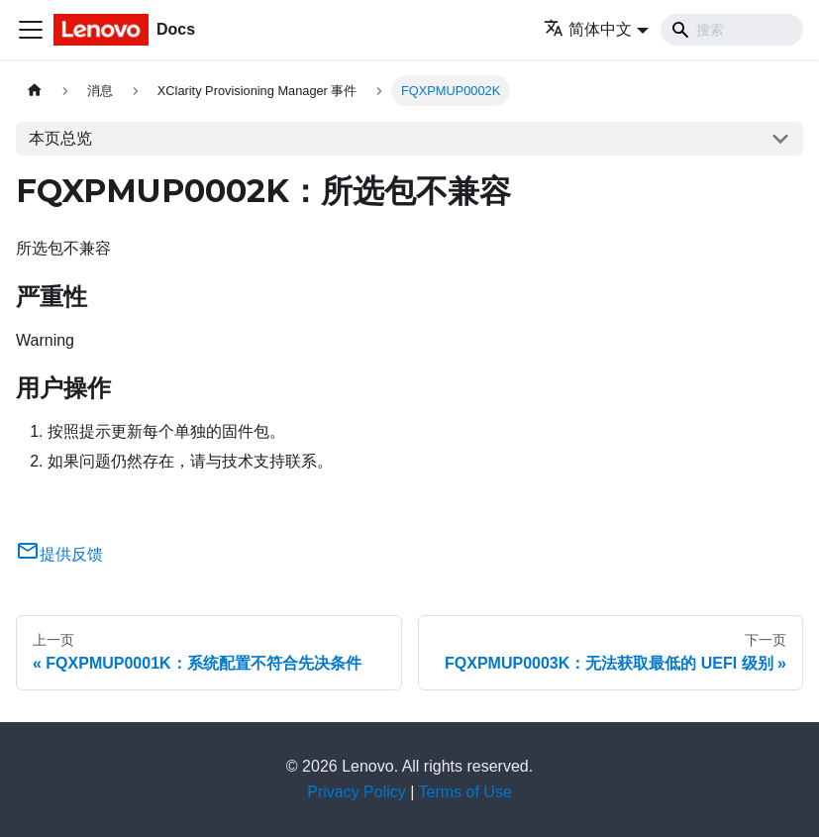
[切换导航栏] (31, 30)
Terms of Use (465, 792)
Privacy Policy (356, 792)
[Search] (732, 30)
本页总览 (60, 138)
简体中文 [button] (588, 29)
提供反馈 (59, 554)
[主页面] (34, 90)
